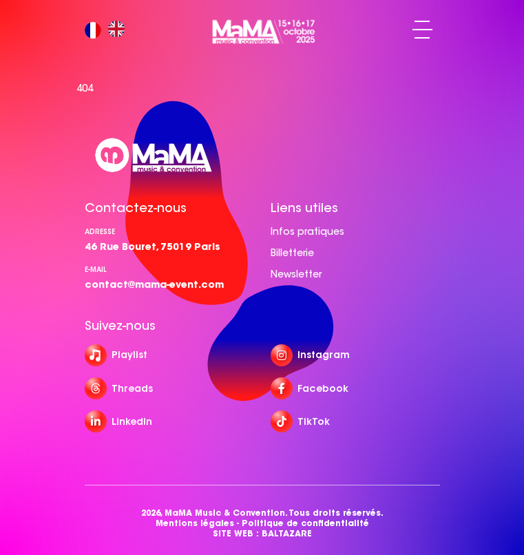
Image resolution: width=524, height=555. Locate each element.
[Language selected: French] (108, 30)
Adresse (100, 231)
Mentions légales (195, 523)
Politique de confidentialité (305, 523)
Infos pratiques (307, 231)
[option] (120, 30)
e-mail (96, 269)
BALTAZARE (287, 533)
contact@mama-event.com (154, 284)
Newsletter (296, 274)
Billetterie (292, 253)
